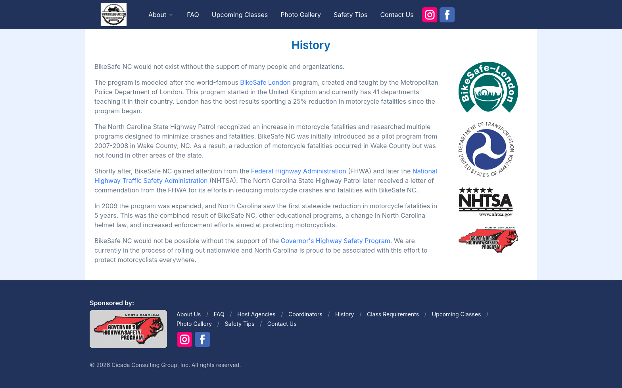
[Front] (113, 14)
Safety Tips (351, 15)
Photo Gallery (300, 15)
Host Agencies (256, 314)
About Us (189, 314)
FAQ (193, 15)
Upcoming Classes (240, 15)
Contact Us (396, 15)
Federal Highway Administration (298, 171)
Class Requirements (393, 314)
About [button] (157, 15)
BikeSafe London (265, 82)
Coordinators (305, 314)
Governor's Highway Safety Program (335, 241)
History (344, 314)
